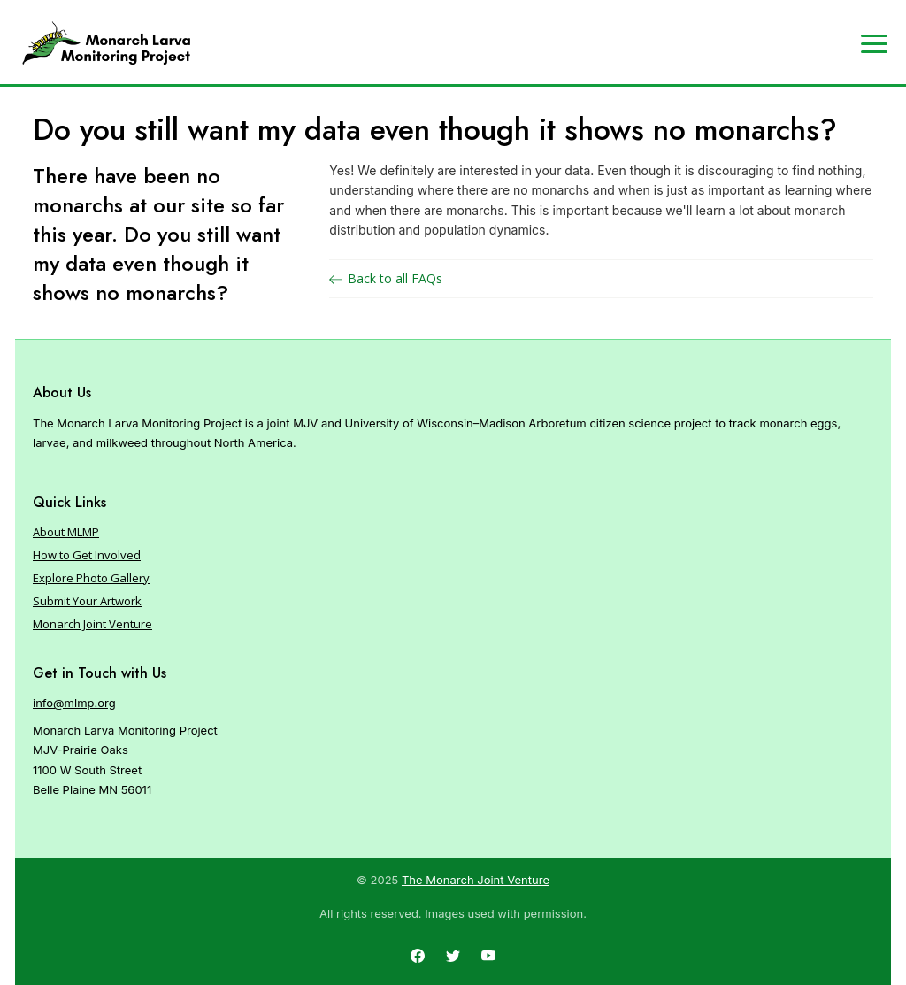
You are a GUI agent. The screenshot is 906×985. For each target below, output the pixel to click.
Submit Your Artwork (87, 601)
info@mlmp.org (74, 703)
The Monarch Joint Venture (475, 880)
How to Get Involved (87, 555)
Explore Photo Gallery (91, 578)
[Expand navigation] (874, 42)
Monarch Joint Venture (92, 624)
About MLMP (66, 532)
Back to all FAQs (385, 278)
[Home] (106, 43)
